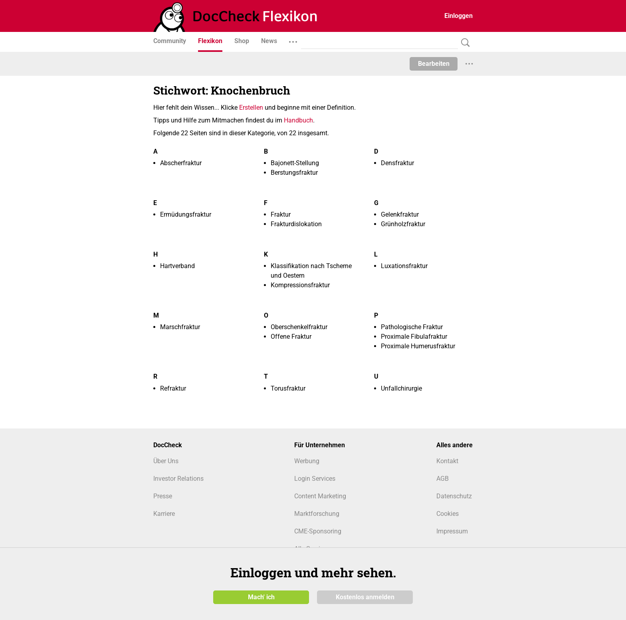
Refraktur (173, 388)
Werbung (306, 461)
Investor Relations (178, 478)
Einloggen (458, 16)
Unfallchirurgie (401, 388)
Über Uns (165, 461)
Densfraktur (397, 163)
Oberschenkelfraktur (299, 327)
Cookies (447, 513)
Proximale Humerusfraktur (418, 346)
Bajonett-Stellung (295, 163)
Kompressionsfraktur (300, 285)
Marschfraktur (180, 327)
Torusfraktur (288, 388)
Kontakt (447, 461)
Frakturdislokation (296, 224)
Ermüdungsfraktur (185, 214)
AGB (442, 478)
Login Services (314, 478)
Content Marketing (320, 496)
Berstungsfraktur (294, 172)
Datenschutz (454, 496)
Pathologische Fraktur (412, 327)
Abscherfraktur (181, 163)
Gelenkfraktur (400, 214)
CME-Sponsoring (317, 531)
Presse (162, 496)
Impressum (452, 531)
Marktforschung (316, 513)
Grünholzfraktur (403, 224)
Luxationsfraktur (404, 266)
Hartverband (177, 266)
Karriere (164, 513)
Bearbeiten (434, 63)
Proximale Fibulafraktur (414, 336)
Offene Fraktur (291, 336)
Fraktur (281, 214)
